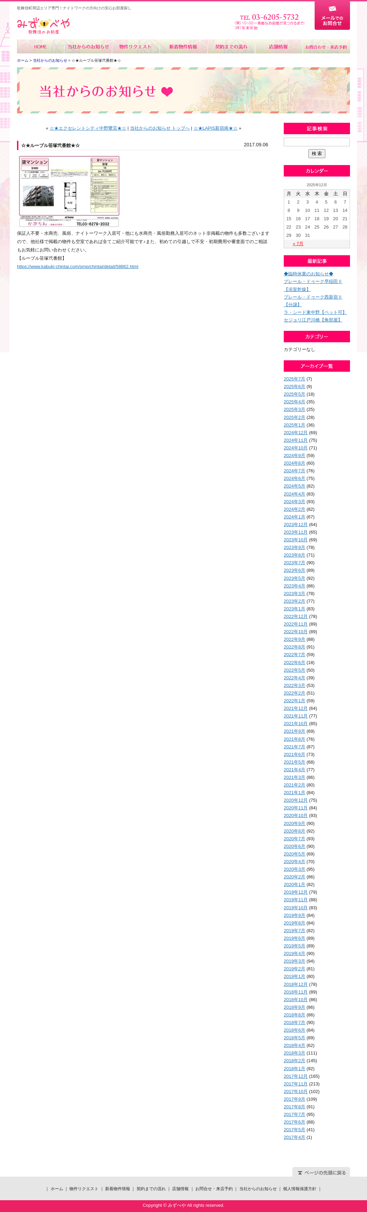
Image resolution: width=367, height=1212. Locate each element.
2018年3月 (294, 1053)
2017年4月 (294, 1137)
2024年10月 (296, 447)
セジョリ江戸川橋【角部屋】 (313, 320)
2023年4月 (294, 585)
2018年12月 (296, 984)
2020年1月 (294, 884)
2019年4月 (294, 953)
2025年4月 (294, 401)
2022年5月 (294, 670)
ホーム (41, 46)
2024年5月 (294, 486)
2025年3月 (294, 409)
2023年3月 (294, 593)
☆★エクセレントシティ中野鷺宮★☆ (88, 128)
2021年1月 (294, 792)
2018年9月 (294, 1007)
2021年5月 (294, 762)
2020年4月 (294, 861)
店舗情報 (278, 46)
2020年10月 (296, 815)
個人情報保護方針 (299, 1188)
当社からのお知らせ (88, 46)
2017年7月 (294, 1114)
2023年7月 (294, 562)
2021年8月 (294, 739)
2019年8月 (294, 923)
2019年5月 (294, 945)
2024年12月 (296, 432)
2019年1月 (294, 976)
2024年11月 (296, 440)
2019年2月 (294, 968)
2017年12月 (296, 1076)
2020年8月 (294, 831)
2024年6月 (294, 478)
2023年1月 (294, 608)
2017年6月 (294, 1122)
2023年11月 (296, 532)
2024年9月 (294, 455)
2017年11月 (296, 1083)
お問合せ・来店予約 (326, 46)
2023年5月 (294, 578)
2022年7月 (294, 654)
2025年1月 (294, 425)
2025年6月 (294, 386)
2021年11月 (296, 716)
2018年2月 (294, 1060)
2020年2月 (294, 876)
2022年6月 (294, 662)
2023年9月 (294, 547)
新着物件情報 (183, 46)
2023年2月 (294, 601)
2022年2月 (294, 693)
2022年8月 (294, 647)
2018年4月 (294, 1045)
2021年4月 (294, 769)
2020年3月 (294, 869)
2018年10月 (296, 999)
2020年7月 (294, 838)
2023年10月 (296, 539)
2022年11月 (296, 624)
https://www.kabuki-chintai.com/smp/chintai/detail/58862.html (77, 266)
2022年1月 (294, 700)
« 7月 (298, 243)
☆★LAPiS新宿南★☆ (216, 128)
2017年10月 (296, 1091)
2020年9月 (294, 823)
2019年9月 (294, 915)
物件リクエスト (136, 46)
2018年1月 (294, 1068)
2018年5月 (294, 1037)
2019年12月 (296, 892)
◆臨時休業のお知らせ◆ (308, 273)
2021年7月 (294, 746)
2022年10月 (296, 631)
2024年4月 (294, 494)
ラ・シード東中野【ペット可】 (315, 312)
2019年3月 (294, 961)
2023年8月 (294, 555)
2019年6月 (294, 938)
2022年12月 (296, 616)
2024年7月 (294, 470)
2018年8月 (294, 1014)
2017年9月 (294, 1099)
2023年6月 (294, 570)
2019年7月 (294, 930)
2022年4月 (294, 677)
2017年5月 (294, 1129)
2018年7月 (294, 1022)
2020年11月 (296, 807)
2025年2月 (294, 417)
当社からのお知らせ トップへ (160, 128)
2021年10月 (296, 723)
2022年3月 (294, 685)
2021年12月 (296, 708)
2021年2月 (294, 785)
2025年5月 (294, 394)
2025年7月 (294, 378)
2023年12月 (296, 524)
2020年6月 (294, 846)
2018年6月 (294, 1030)
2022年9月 (294, 639)
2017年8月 (294, 1106)
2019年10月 (296, 907)
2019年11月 (296, 899)
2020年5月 (294, 854)
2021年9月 (294, 731)
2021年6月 (294, 754)
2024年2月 (294, 509)
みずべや (43, 26)
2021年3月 (294, 777)
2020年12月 (296, 800)
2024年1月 (294, 516)
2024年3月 (294, 501)
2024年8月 (294, 463)
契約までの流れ (231, 46)
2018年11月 (296, 992)
